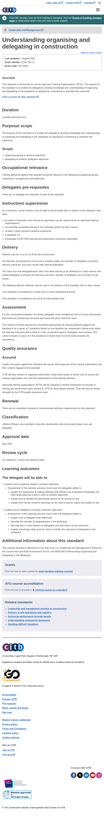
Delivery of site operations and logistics (29, 612)
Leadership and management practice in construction (37, 608)
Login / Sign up (54, 3)
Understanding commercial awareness (29, 620)
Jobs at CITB (8, 750)
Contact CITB (73, 3)
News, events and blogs (15, 708)
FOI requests (9, 703)
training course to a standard (51, 590)
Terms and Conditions (14, 729)
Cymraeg (89, 3)
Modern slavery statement (16, 720)
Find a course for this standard (20, 97)
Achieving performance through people (29, 616)
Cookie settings (10, 737)
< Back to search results (91, 53)
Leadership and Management (50, 29)
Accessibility (9, 695)
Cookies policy (10, 733)
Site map (7, 712)
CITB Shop (8, 755)
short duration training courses (56, 571)
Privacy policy (10, 724)
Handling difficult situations (23, 624)
